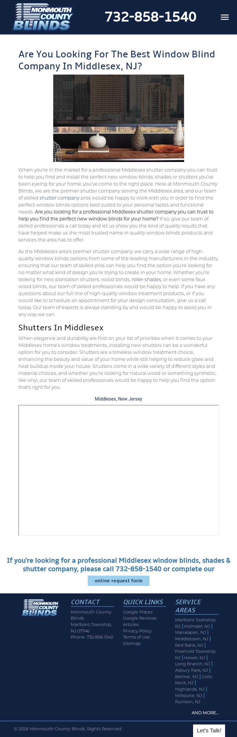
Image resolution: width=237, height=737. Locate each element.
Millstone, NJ (188, 695)
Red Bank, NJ (189, 645)
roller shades (146, 279)
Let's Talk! (209, 730)
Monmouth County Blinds (57, 728)
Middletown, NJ (191, 638)
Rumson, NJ (187, 701)
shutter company (59, 198)
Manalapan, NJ (190, 632)
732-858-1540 (150, 17)
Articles (131, 624)
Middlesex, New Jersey (118, 399)
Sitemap (132, 643)
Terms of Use (136, 637)
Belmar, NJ (186, 676)
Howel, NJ (194, 657)
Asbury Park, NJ (191, 670)
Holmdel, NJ (197, 626)
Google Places (138, 612)
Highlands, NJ (189, 689)
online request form (118, 580)
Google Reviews (139, 618)
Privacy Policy (137, 631)
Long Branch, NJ (192, 664)
